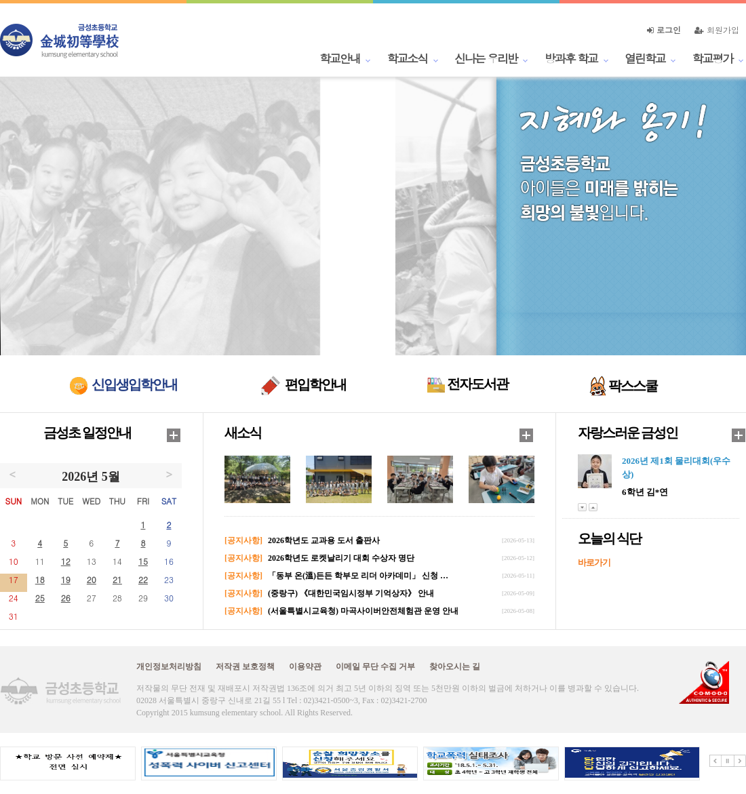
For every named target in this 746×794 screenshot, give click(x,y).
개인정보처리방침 (168, 666)
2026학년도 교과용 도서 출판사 (324, 540)
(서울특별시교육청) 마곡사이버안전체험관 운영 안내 (363, 611)
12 (66, 561)
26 (66, 597)
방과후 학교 (571, 58)
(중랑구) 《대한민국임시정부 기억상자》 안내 (351, 593)
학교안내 (339, 58)
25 (40, 597)
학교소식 (407, 58)
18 (40, 579)
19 (66, 579)
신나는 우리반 (485, 58)
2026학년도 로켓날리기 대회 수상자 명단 (341, 558)
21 (117, 579)
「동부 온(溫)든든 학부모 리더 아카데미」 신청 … (358, 575)
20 (91, 579)
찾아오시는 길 (454, 666)
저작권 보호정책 (245, 666)
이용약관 (305, 666)
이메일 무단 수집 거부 (375, 666)
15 (143, 561)
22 (143, 579)
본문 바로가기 (0, 0)
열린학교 (645, 58)
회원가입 (716, 29)
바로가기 (594, 562)
